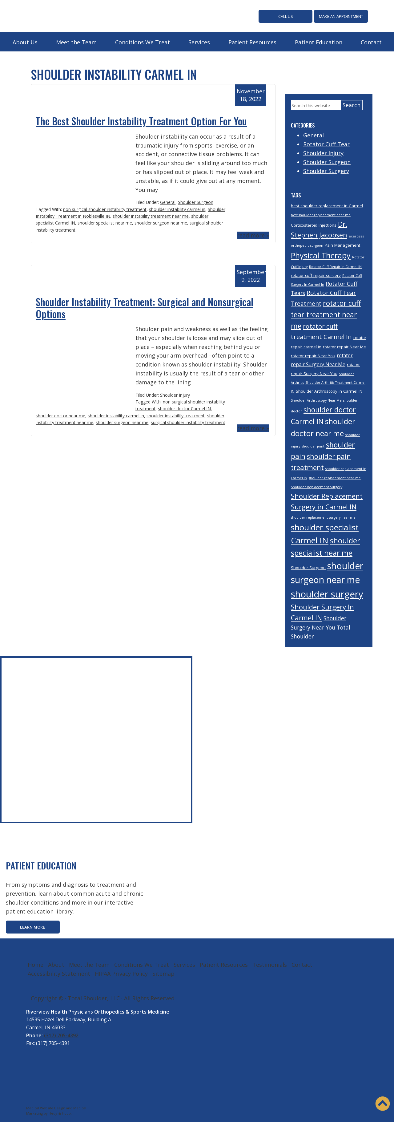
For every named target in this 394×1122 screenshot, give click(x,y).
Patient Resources (252, 41)
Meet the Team (76, 41)
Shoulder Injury (175, 394)
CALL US (285, 16)
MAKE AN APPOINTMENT (341, 16)
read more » (253, 234)
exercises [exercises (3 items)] (356, 235)
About (56, 964)
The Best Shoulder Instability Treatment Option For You (141, 120)
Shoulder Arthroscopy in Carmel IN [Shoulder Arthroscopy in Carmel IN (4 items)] (329, 390)
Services (199, 41)
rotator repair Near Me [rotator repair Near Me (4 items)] (344, 346)
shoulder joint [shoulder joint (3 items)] (313, 446)
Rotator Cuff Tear (326, 143)
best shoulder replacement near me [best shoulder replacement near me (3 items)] (321, 214)
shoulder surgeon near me (161, 222)
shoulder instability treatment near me (151, 215)
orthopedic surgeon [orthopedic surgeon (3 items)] (307, 245)
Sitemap (163, 973)
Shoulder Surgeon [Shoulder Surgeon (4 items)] (308, 567)
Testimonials (269, 964)
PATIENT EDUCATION (45, 864)
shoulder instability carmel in (177, 208)
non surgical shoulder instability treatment (105, 208)
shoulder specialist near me (105, 222)
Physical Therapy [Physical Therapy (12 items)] (321, 254)
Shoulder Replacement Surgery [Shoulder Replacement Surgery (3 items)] (316, 486)
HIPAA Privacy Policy (121, 973)
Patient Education (318, 41)
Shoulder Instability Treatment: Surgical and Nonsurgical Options (144, 307)
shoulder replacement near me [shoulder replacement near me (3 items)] (335, 477)
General (167, 202)
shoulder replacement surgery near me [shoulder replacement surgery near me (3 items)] (323, 517)
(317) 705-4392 (61, 1034)
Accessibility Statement (59, 973)
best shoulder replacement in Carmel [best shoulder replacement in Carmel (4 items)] (327, 205)
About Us (25, 41)
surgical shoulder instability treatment (188, 422)
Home (35, 964)
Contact (371, 41)
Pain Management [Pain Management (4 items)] (342, 244)
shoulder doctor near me (60, 415)
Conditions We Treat (142, 41)
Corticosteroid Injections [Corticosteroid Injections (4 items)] (313, 224)
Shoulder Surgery (326, 170)
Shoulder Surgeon (195, 202)
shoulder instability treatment (176, 415)
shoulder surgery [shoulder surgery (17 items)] (327, 593)
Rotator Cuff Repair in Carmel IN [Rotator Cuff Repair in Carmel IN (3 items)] (335, 266)
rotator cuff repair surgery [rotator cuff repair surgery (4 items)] (316, 274)
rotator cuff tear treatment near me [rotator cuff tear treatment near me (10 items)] (326, 314)
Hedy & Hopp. (60, 1112)
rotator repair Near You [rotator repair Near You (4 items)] (313, 355)
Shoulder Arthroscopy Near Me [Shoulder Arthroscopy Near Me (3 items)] (316, 400)
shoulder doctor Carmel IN (184, 408)
